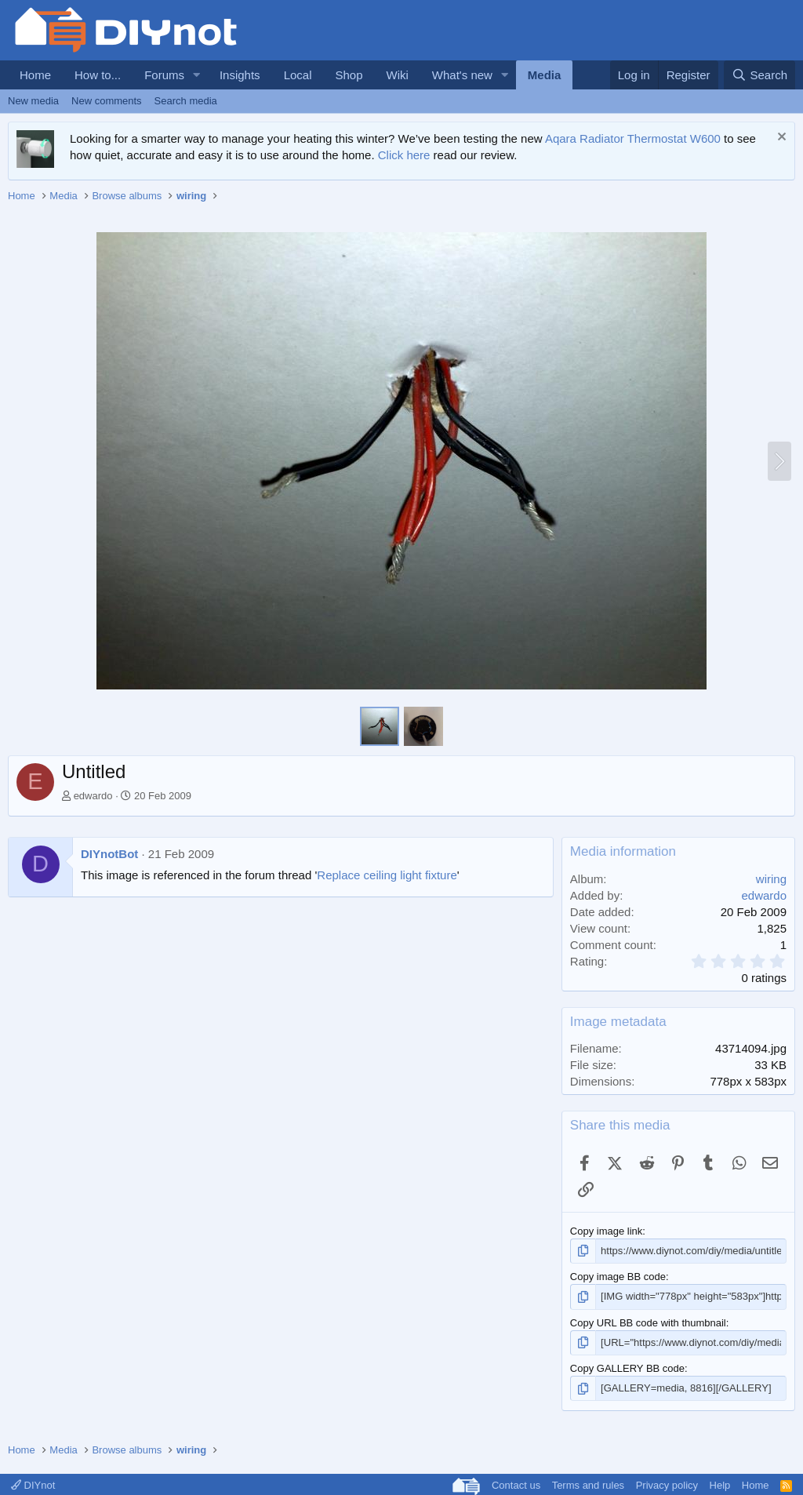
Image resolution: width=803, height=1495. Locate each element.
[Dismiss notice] (780, 138)
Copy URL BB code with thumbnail (648, 1322)
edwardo (93, 796)
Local (298, 75)
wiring (771, 879)
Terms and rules (588, 1485)
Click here (404, 155)
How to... (97, 75)
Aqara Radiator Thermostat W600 (633, 138)
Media (544, 75)
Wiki (398, 75)
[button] (197, 74)
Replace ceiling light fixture (386, 875)
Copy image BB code (618, 1276)
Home (35, 75)
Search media (185, 101)
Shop (348, 75)
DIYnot (33, 1485)
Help (720, 1485)
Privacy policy (667, 1485)
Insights (240, 75)
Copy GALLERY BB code (627, 1368)
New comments (106, 101)
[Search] (759, 74)
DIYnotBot (109, 853)
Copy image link (606, 1231)
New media (33, 101)
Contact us (516, 1485)
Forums (164, 75)
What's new (462, 75)
